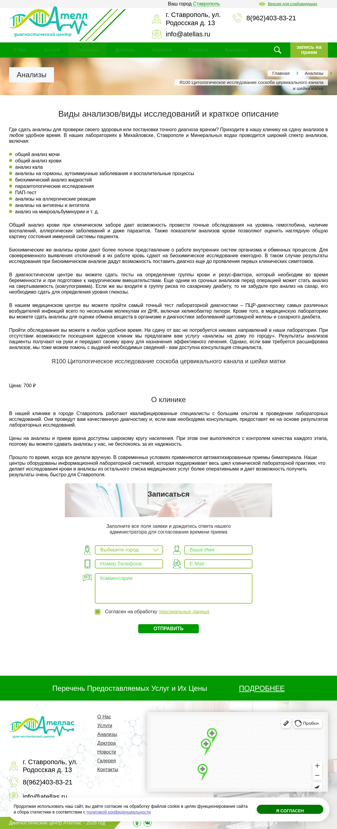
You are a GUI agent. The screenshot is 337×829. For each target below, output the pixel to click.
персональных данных (184, 611)
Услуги (52, 49)
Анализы (87, 49)
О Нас (20, 49)
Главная (280, 73)
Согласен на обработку (157, 611)
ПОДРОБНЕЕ (262, 688)
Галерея (198, 49)
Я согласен (290, 810)
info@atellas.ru (188, 34)
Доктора (125, 49)
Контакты (236, 49)
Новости (162, 49)
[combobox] (129, 549)
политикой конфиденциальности (118, 812)
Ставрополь (206, 3)
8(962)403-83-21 (271, 18)
